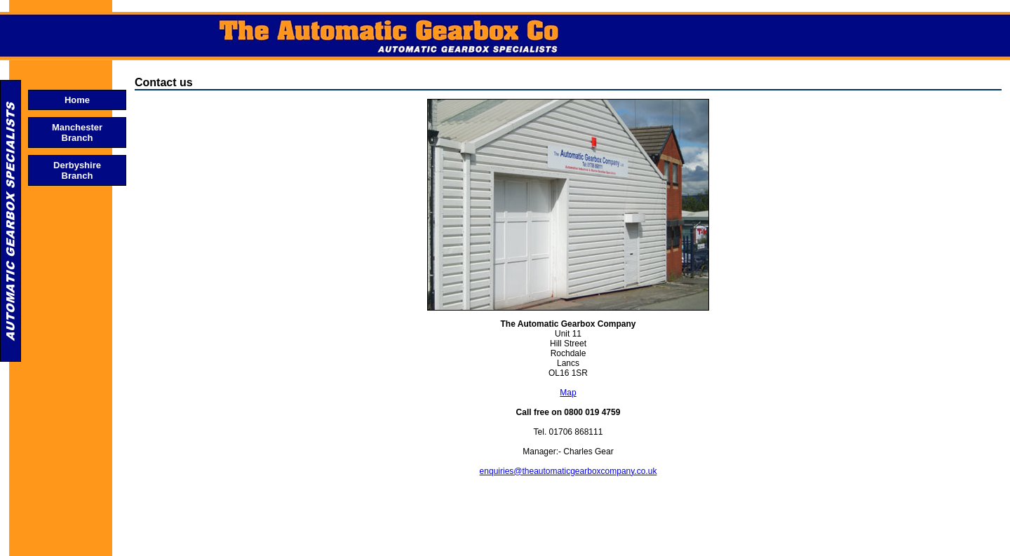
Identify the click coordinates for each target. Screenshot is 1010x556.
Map (568, 393)
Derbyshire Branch (77, 170)
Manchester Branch (77, 132)
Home (77, 100)
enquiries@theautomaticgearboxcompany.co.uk (568, 471)
